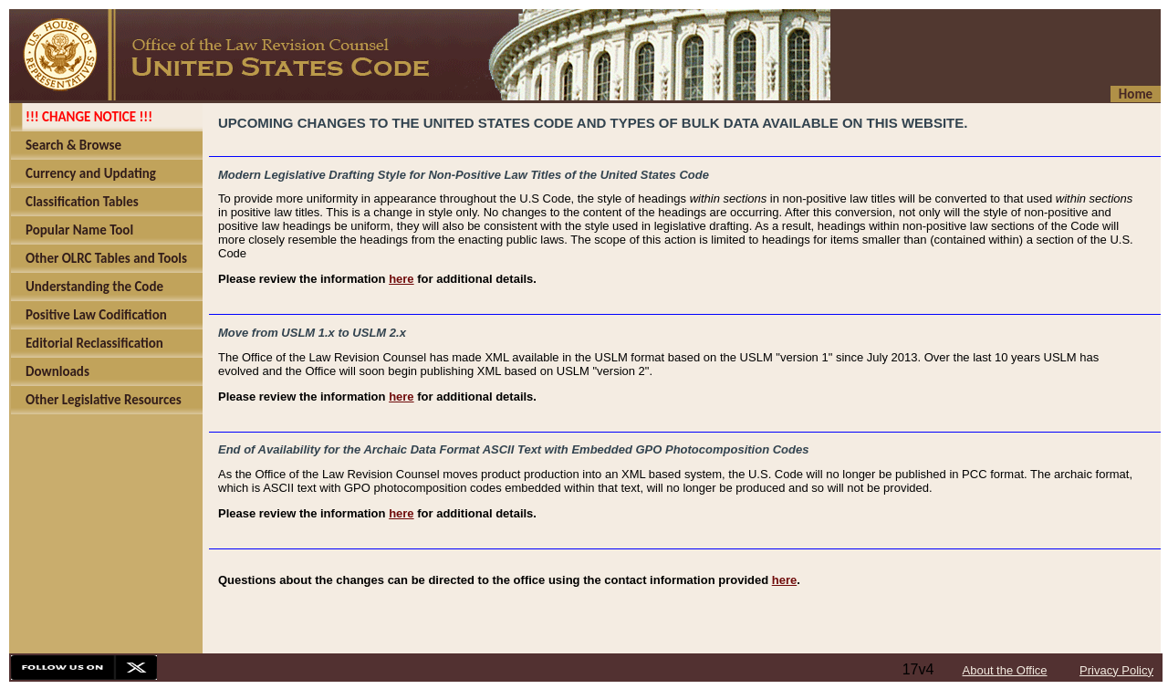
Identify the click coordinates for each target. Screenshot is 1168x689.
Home (1135, 94)
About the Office (1005, 670)
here (401, 279)
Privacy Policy (1116, 670)
